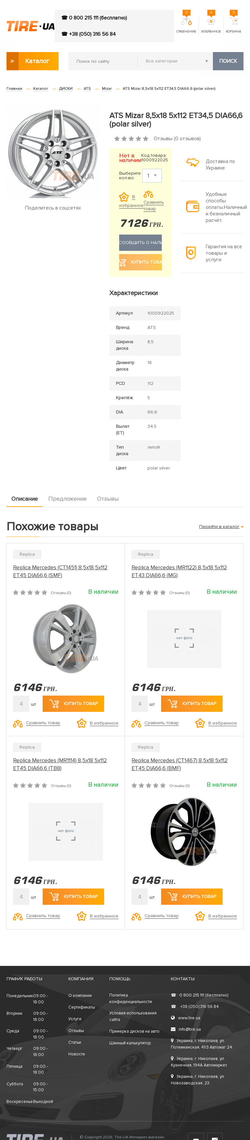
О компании (80, 995)
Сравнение (186, 25)
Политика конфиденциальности (130, 998)
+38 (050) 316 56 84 (195, 1006)
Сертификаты (81, 1007)
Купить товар (73, 704)
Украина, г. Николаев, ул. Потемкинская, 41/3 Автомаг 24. (202, 1044)
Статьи (74, 1042)
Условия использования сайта (133, 1016)
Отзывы (107, 498)
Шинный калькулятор (130, 1043)
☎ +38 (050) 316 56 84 (88, 34)
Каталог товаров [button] (28, 61)
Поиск (228, 61)
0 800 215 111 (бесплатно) (199, 995)
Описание (24, 498)
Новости (76, 1054)
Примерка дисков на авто (134, 1031)
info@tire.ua (186, 1029)
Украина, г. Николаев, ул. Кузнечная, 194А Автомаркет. (199, 1062)
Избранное (211, 25)
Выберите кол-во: (130, 175)
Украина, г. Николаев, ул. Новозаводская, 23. (198, 1080)
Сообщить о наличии (140, 243)
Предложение (67, 498)
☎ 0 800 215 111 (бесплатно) (94, 18)
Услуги (74, 1019)
